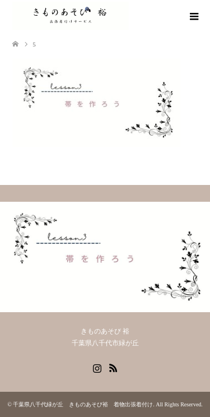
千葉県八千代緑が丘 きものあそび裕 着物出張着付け (83, 404)
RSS (113, 367)
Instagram (97, 367)
